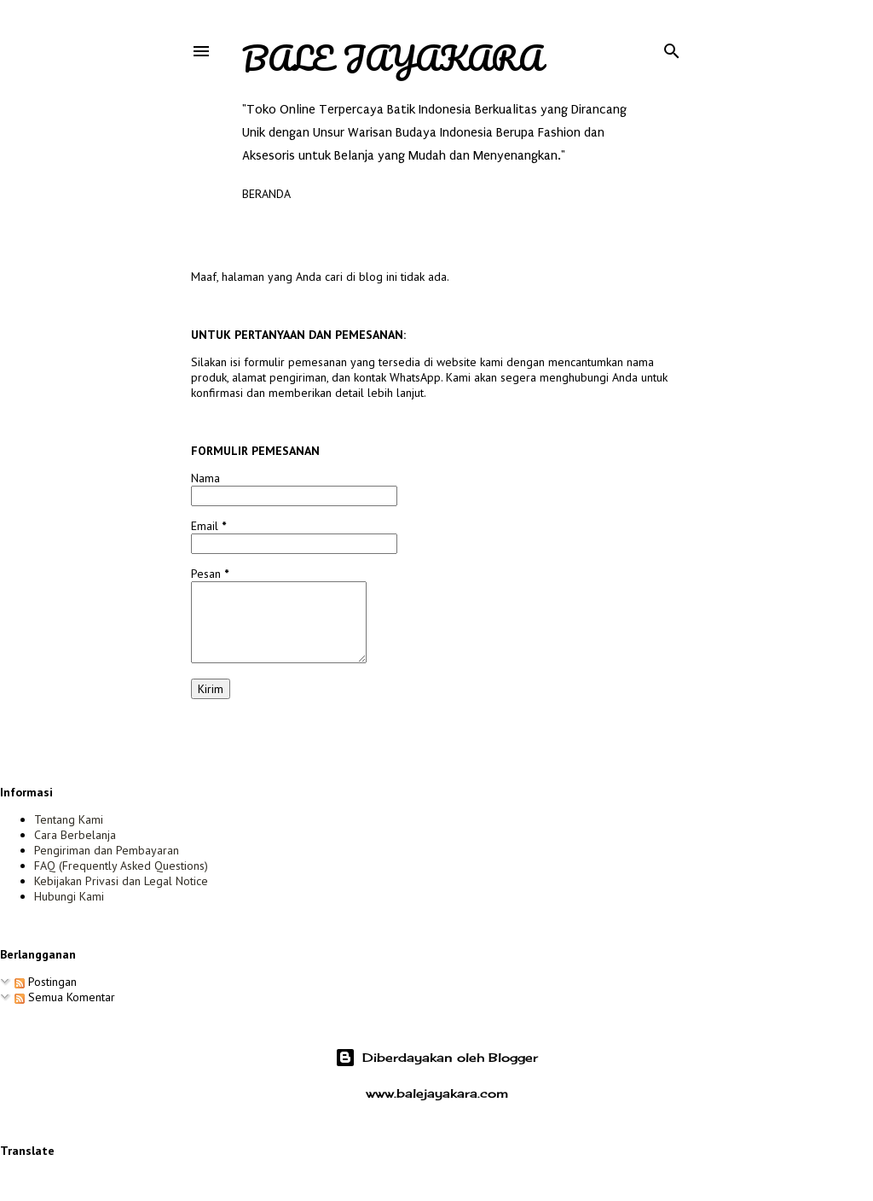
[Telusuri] (672, 47)
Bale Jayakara (392, 58)
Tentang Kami (68, 819)
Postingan (45, 981)
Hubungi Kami (69, 896)
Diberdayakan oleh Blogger (436, 1057)
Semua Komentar (64, 997)
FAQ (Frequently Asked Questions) (121, 865)
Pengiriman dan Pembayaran (106, 850)
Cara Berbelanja (75, 834)
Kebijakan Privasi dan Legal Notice (121, 881)
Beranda (266, 193)
